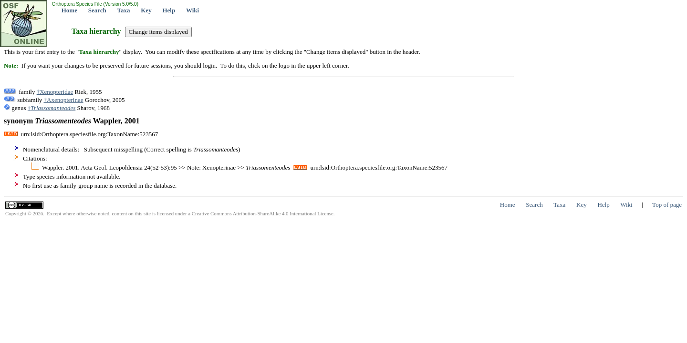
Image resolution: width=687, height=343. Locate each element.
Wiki (192, 10)
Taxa (123, 10)
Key (146, 10)
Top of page (667, 204)
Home (69, 10)
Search (97, 10)
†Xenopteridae (55, 91)
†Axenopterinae (63, 99)
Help (168, 10)
